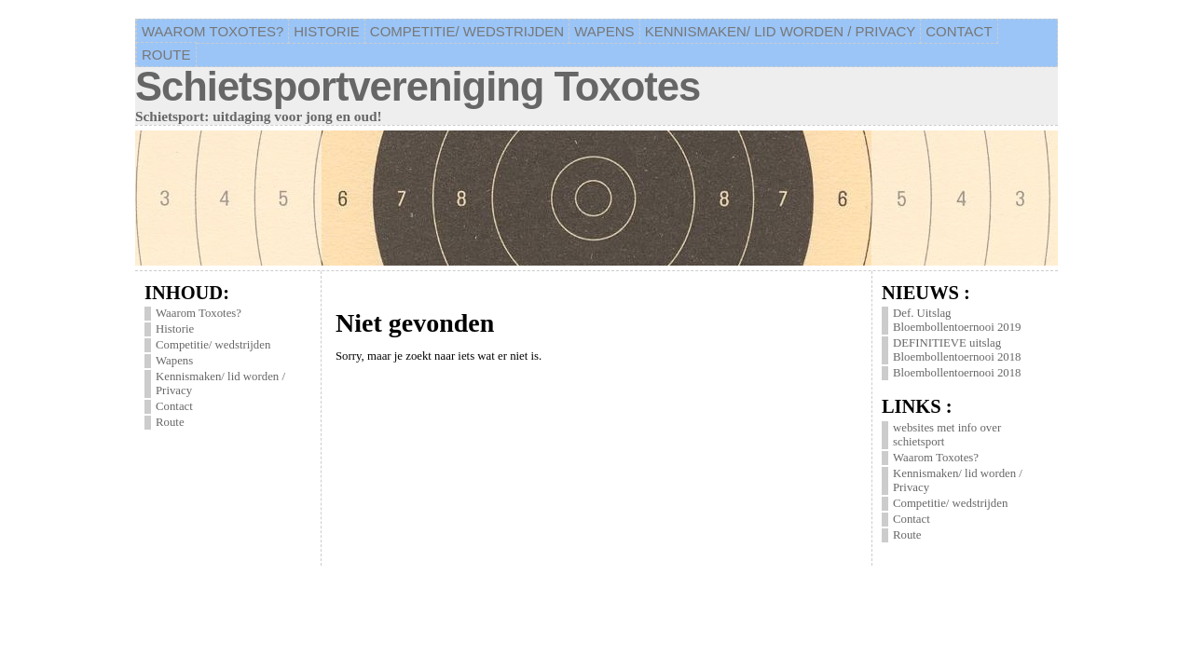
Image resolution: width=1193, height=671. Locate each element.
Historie (175, 329)
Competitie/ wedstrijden (213, 344)
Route (170, 422)
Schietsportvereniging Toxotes (417, 86)
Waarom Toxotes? (198, 313)
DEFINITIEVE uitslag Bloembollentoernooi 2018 (957, 349)
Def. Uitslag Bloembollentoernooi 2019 (957, 320)
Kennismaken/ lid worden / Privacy (220, 383)
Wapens (174, 360)
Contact (174, 406)
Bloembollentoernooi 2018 (957, 372)
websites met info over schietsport (947, 434)
